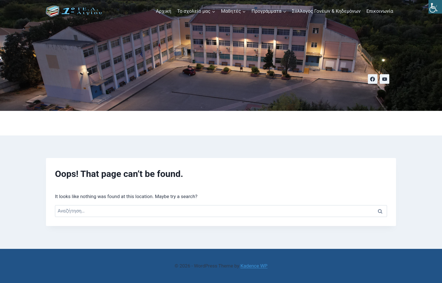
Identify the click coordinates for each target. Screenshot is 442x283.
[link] (435, 7)
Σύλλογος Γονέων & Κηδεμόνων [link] (326, 11)
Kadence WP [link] (254, 266)
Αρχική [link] (163, 11)
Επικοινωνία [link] (379, 11)
